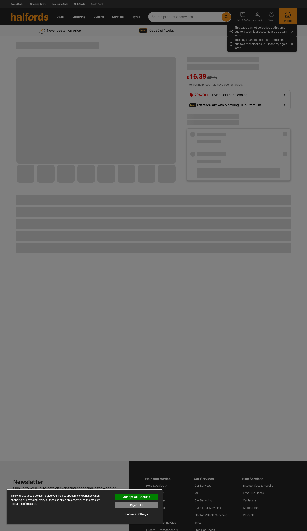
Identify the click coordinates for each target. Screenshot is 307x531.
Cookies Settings (136, 514)
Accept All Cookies (136, 497)
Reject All (136, 505)
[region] (85, 506)
